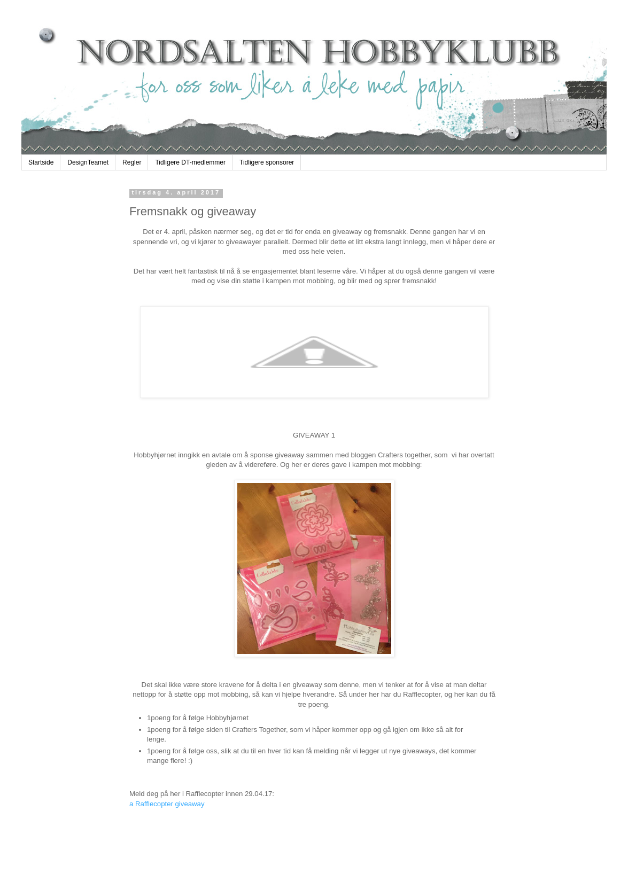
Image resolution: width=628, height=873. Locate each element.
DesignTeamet (87, 162)
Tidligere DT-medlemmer (190, 162)
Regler (131, 162)
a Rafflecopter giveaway (167, 804)
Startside (40, 162)
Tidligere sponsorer (266, 162)
